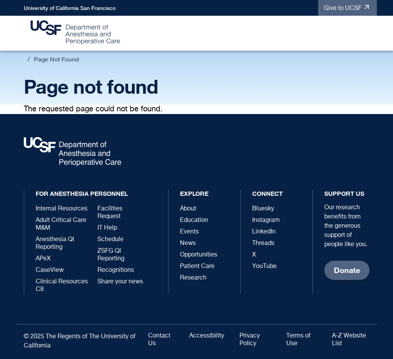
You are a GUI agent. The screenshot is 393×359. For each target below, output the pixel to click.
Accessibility (206, 336)
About (188, 209)
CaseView (50, 270)
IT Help (107, 228)
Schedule (110, 240)
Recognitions (115, 270)
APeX (43, 259)
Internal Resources (62, 209)
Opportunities (198, 255)
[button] (367, 33)
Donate (347, 270)
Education (194, 220)
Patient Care (197, 266)
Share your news (120, 282)
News (188, 243)
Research (193, 278)
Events (189, 232)
